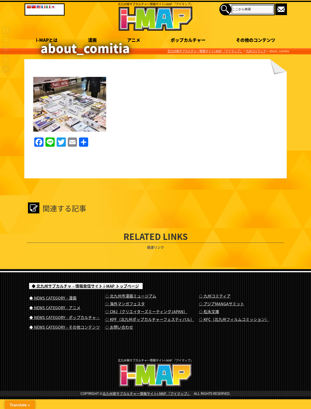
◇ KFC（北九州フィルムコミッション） (234, 319)
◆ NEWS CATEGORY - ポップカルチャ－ (64, 317)
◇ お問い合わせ (119, 327)
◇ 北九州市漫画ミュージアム (130, 296)
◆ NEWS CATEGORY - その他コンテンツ (64, 327)
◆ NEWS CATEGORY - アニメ (54, 307)
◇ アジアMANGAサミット (221, 304)
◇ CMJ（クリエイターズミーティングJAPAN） (146, 311)
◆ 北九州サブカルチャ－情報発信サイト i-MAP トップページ (85, 286)
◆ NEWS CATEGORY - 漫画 (53, 298)
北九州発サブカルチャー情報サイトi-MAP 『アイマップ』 (146, 403)
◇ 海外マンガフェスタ (125, 304)
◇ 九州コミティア (215, 296)
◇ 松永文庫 (209, 311)
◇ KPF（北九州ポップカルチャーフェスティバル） (149, 319)
